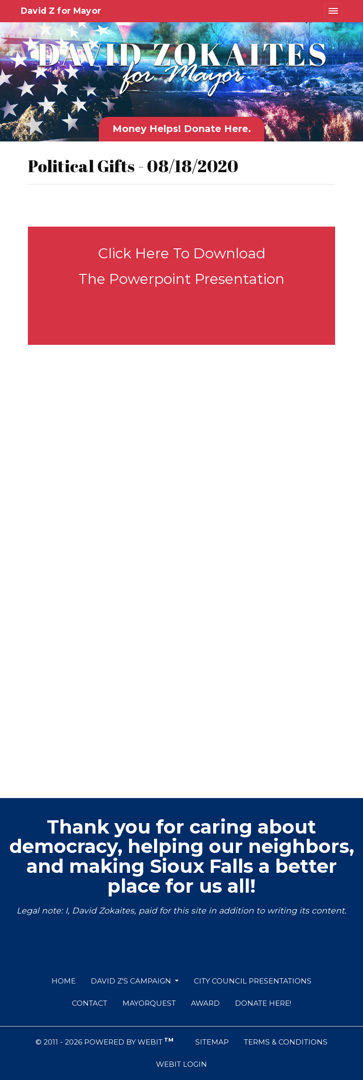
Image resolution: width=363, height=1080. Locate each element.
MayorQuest (149, 1003)
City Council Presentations (252, 980)
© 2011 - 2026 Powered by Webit (104, 1041)
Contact (89, 1003)
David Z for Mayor (61, 11)
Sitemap (212, 1041)
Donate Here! (263, 1003)
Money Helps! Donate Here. (181, 128)
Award (205, 1003)
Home (64, 980)
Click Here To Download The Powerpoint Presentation (181, 266)
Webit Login (181, 1064)
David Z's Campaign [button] (132, 980)
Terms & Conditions (286, 1041)
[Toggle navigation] (333, 11)
